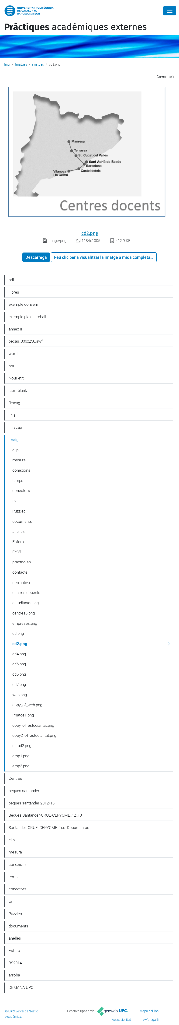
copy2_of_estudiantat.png (34, 735)
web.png (19, 694)
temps (17, 480)
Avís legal (150, 1019)
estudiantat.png (25, 602)
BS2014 (15, 963)
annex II (15, 329)
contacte (20, 572)
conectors (21, 490)
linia (12, 415)
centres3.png (23, 613)
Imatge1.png (23, 715)
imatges (38, 64)
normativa (21, 582)
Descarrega (36, 257)
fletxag (14, 402)
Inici (7, 64)
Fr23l (16, 552)
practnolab (21, 562)
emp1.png (20, 756)
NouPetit (16, 378)
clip (15, 450)
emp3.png (20, 766)
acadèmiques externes (75, 27)
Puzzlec (19, 511)
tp (14, 500)
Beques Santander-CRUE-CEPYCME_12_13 (45, 815)
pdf (11, 279)
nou (12, 366)
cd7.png (19, 684)
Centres (15, 778)
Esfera (18, 541)
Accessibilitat (121, 1019)
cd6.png (19, 664)
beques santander (24, 790)
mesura (19, 460)
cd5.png (19, 674)
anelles (18, 531)
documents (22, 521)
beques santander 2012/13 (32, 803)
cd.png (18, 633)
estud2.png (21, 745)
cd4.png (19, 654)
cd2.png (89, 233)
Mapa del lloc (149, 1011)
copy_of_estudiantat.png (33, 725)
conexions (21, 470)
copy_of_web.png (27, 704)
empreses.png (24, 623)
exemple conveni (23, 304)
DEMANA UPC (21, 987)
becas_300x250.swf (26, 341)
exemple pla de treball (27, 316)
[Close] (169, 10)
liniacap (15, 427)
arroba (14, 975)
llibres (14, 292)
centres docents (26, 592)
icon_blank (18, 390)
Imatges (21, 64)
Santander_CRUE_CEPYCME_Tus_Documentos (49, 827)
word (13, 353)
